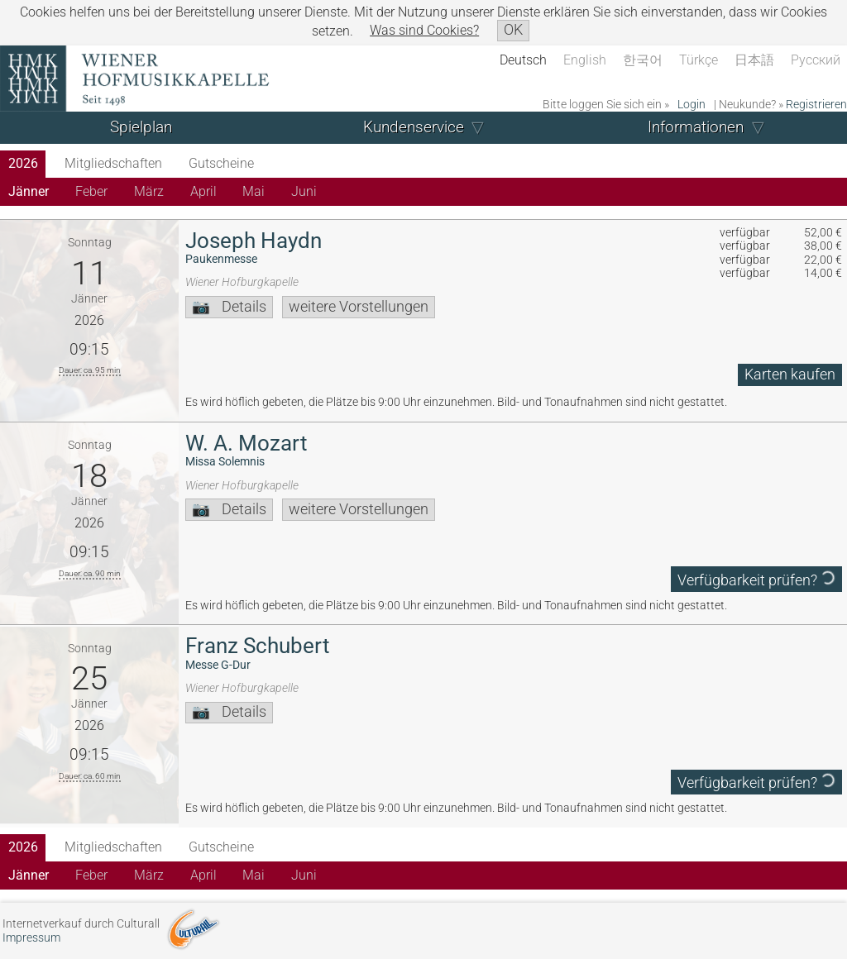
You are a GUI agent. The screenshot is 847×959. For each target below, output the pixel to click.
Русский (815, 60)
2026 (23, 163)
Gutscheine (221, 163)
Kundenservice (413, 126)
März (149, 191)
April (203, 191)
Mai (253, 191)
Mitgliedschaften (113, 163)
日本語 (754, 60)
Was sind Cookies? (424, 30)
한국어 (643, 60)
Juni (304, 191)
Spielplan (141, 126)
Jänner (28, 191)
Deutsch (523, 60)
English (584, 60)
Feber (91, 191)
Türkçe (698, 60)
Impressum (31, 938)
